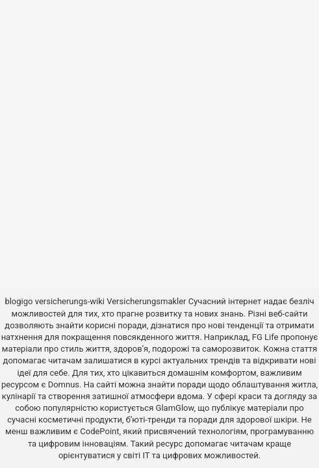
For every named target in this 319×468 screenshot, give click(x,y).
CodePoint (99, 431)
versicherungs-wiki (70, 301)
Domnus (63, 384)
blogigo (18, 301)
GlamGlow (175, 408)
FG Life (265, 337)
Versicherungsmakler (146, 301)
